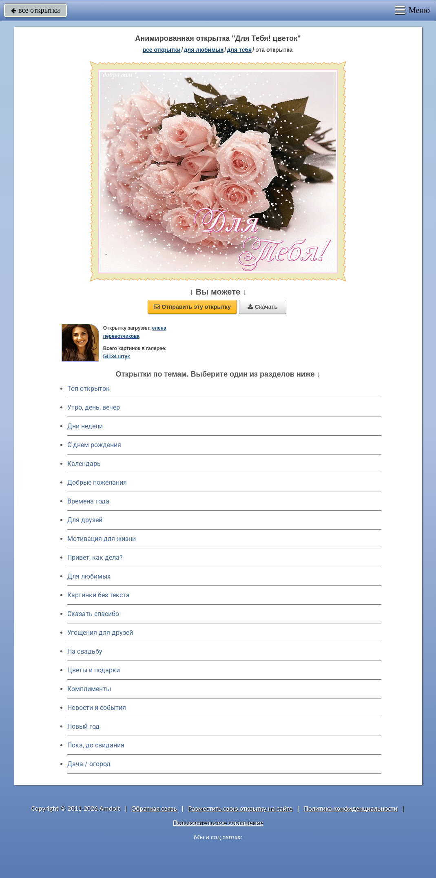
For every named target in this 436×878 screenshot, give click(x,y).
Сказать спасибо (93, 614)
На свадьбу (84, 651)
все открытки (35, 10)
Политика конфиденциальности (350, 808)
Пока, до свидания (95, 745)
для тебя (239, 50)
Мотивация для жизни (101, 539)
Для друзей (84, 520)
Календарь (84, 464)
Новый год (83, 726)
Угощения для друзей (100, 632)
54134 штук (116, 356)
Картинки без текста (98, 595)
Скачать (263, 307)
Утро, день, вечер (93, 407)
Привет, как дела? (95, 557)
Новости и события (96, 708)
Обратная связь (154, 808)
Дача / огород (89, 764)
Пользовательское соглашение (218, 822)
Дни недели (85, 426)
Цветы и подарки (93, 670)
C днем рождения (94, 445)
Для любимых (89, 576)
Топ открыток (88, 388)
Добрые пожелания (97, 482)
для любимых (204, 50)
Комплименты (89, 689)
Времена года (88, 501)
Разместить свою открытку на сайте (240, 808)
